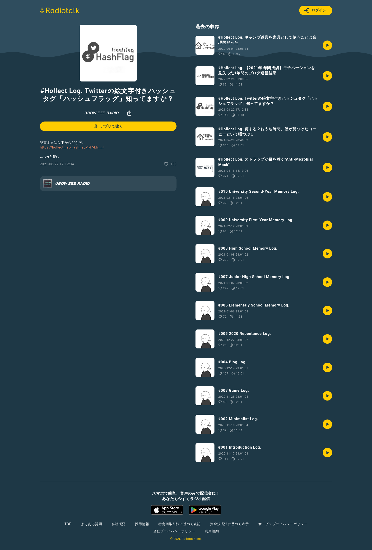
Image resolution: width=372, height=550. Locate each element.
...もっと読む (49, 156)
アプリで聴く (108, 126)
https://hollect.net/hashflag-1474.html (72, 147)
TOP (68, 524)
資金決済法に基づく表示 (229, 524)
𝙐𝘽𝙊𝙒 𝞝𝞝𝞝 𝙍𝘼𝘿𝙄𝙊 (101, 113)
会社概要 (119, 524)
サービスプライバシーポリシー (282, 524)
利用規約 (212, 531)
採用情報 (142, 524)
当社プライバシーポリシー (174, 531)
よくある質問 (91, 524)
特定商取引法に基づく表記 (179, 524)
